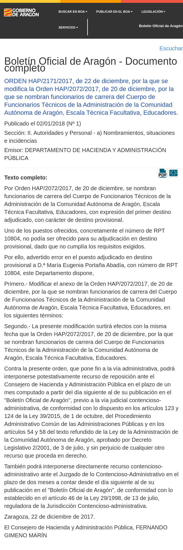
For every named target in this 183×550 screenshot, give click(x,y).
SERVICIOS (68, 27)
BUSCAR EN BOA (72, 11)
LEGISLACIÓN (153, 11)
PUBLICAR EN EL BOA (114, 11)
